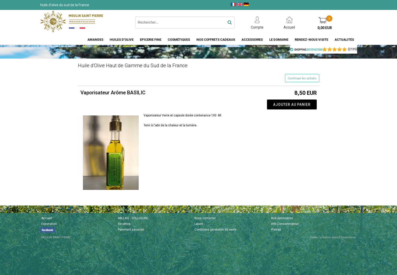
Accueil (46, 218)
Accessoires (252, 39)
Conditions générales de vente (215, 229)
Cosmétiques (179, 39)
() (352, 49)
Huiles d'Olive (121, 39)
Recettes (124, 224)
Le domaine (278, 39)
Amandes (95, 39)
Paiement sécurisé (131, 229)
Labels (198, 224)
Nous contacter (205, 218)
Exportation (49, 224)
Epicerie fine (150, 39)
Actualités (344, 39)
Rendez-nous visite (311, 39)
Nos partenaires (282, 218)
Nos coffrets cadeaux (215, 39)
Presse (276, 229)
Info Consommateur (285, 224)
